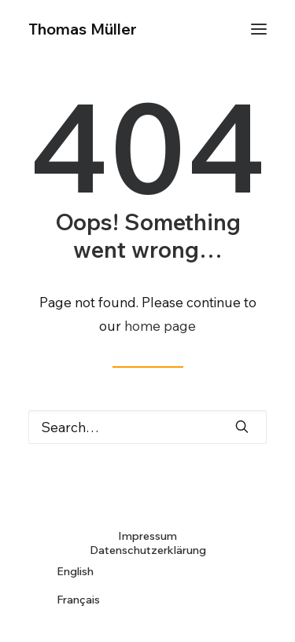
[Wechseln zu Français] (147, 599)
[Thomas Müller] (82, 29)
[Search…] (147, 427)
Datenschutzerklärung (148, 550)
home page (160, 325)
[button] (259, 29)
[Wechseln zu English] (147, 571)
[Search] (147, 427)
